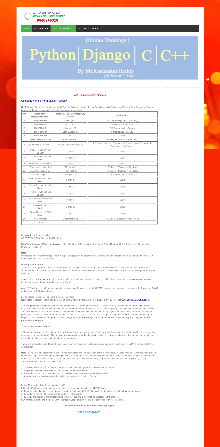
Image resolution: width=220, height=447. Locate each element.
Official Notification (89, 411)
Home (27, 28)
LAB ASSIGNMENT (63, 28)
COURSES (41, 28)
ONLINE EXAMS (88, 28)
